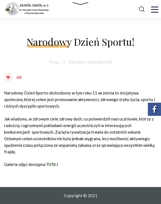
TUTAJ (52, 164)
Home (54, 62)
